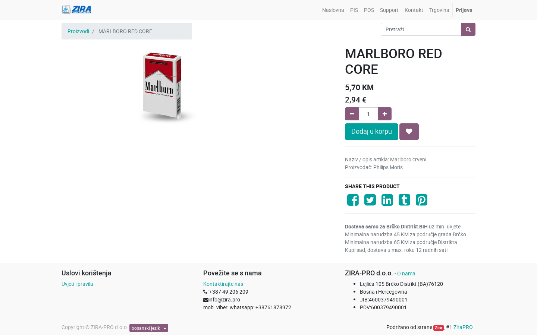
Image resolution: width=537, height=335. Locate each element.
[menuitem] (333, 10)
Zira (438, 327)
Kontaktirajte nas (223, 283)
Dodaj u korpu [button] (371, 131)
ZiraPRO (463, 327)
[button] (409, 131)
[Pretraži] (468, 29)
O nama (406, 273)
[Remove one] (352, 113)
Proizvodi (78, 31)
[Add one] (385, 113)
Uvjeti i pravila (77, 283)
